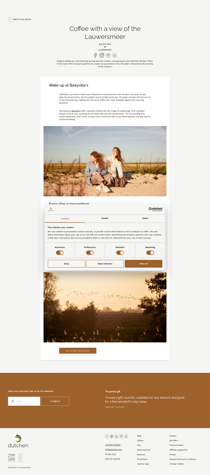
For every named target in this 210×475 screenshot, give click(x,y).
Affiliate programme (179, 450)
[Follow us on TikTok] (114, 55)
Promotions (142, 459)
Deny (66, 264)
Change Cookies (177, 464)
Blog (139, 436)
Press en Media (176, 445)
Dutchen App (143, 464)
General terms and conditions (183, 459)
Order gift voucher (114, 407)
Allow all (143, 264)
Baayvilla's (76, 111)
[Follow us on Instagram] (102, 55)
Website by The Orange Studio (19, 468)
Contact (173, 436)
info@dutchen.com (113, 449)
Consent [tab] (65, 218)
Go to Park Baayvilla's (78, 350)
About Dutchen (144, 450)
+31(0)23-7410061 (113, 445)
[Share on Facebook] (95, 55)
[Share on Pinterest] (108, 55)
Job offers (174, 440)
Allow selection (105, 264)
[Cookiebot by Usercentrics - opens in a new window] (150, 209)
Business (141, 454)
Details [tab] (105, 218)
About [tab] (145, 218)
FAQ (139, 445)
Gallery (140, 440)
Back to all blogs (19, 19)
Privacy (173, 454)
